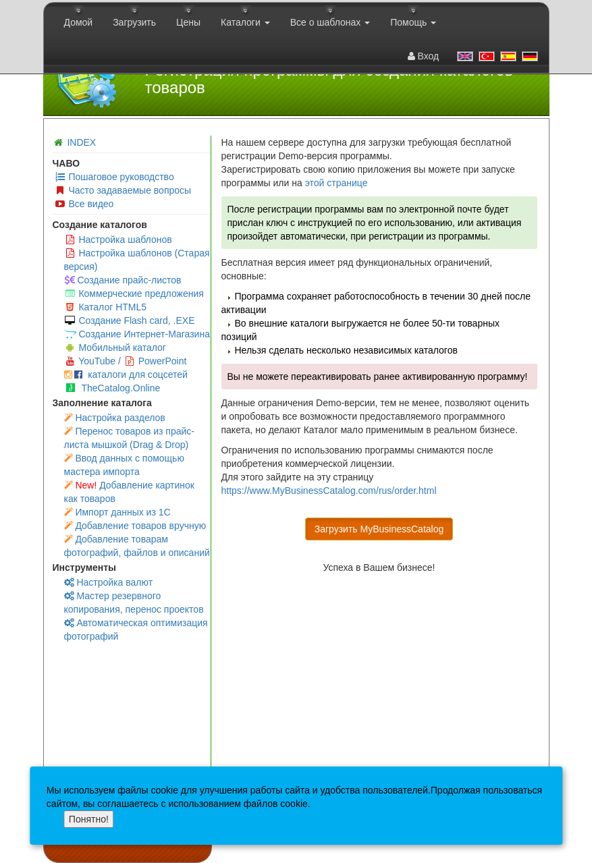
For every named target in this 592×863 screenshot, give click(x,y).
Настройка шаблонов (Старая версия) (137, 260)
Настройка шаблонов (118, 239)
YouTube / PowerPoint (125, 361)
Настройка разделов (114, 417)
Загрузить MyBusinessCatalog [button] (379, 529)
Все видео (84, 203)
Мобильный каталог (115, 347)
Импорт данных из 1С (117, 512)
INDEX (81, 142)
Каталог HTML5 (105, 307)
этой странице (336, 182)
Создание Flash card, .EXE (129, 320)
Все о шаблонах (330, 22)
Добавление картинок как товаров (129, 492)
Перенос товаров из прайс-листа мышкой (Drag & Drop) (129, 438)
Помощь (413, 22)
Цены (188, 22)
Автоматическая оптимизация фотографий (136, 629)
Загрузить (134, 22)
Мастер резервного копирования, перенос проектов (134, 602)
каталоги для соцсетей (126, 374)
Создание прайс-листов (123, 280)
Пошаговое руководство (114, 176)
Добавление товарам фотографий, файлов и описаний (137, 546)
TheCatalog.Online (113, 388)
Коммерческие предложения (134, 293)
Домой (78, 22)
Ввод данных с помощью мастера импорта (124, 465)
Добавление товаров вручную (135, 525)
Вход (423, 56)
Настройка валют (108, 582)
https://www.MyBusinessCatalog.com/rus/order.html (329, 490)
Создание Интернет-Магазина (137, 334)
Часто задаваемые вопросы (123, 190)
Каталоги (245, 22)
